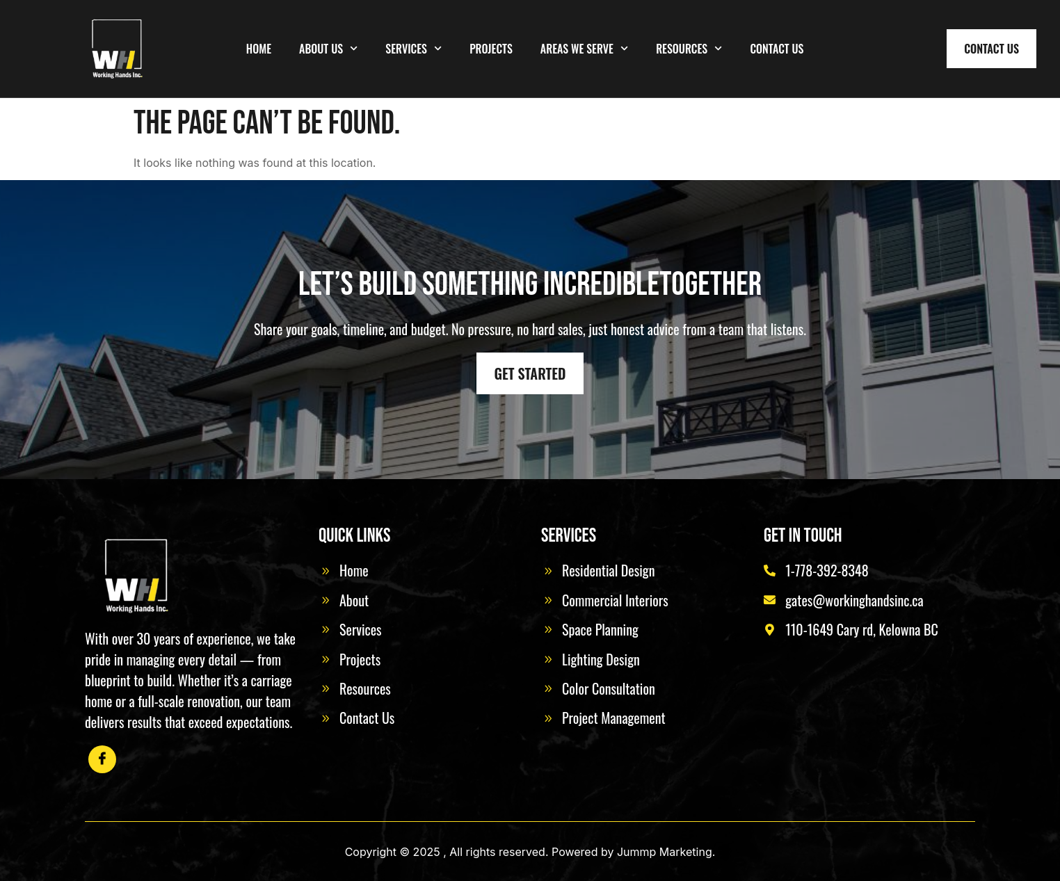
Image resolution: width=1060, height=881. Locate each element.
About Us (328, 48)
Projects (491, 48)
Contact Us (776, 48)
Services (413, 48)
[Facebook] (102, 759)
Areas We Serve (584, 48)
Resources (689, 48)
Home (258, 48)
